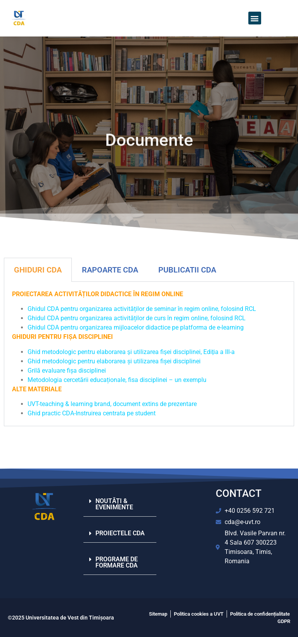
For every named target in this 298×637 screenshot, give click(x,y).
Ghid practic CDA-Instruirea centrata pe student (92, 413)
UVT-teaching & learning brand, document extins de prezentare (112, 404)
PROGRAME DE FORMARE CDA (116, 562)
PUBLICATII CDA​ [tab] (187, 269)
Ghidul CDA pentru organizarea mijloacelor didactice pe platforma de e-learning (136, 327)
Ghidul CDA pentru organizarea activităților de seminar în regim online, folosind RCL (143, 308)
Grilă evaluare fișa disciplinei (67, 370)
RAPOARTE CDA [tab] (110, 269)
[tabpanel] (149, 354)
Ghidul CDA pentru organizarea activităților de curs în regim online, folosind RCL (137, 318)
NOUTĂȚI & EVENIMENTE (114, 504)
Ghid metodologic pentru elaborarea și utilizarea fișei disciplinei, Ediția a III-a (131, 352)
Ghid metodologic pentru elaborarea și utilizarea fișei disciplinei (114, 361)
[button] (254, 18)
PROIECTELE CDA (120, 533)
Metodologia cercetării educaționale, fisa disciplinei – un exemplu (117, 380)
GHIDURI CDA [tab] (38, 269)
